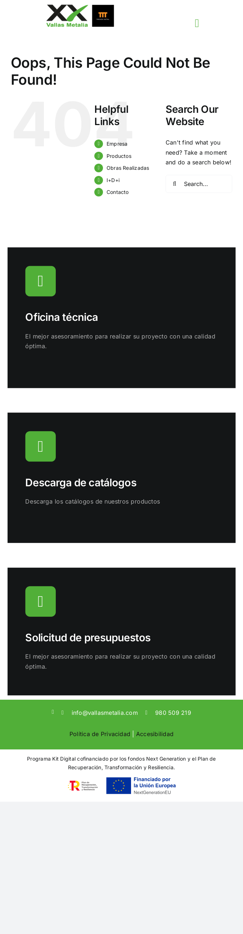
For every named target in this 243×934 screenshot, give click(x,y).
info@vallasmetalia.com (105, 712)
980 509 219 (173, 712)
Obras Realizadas (128, 168)
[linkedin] (53, 712)
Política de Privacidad (99, 734)
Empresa (117, 144)
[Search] (175, 184)
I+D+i (113, 180)
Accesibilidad (155, 734)
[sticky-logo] (80, 6)
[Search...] (199, 184)
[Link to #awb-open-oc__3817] (197, 23)
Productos (119, 156)
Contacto (118, 192)
